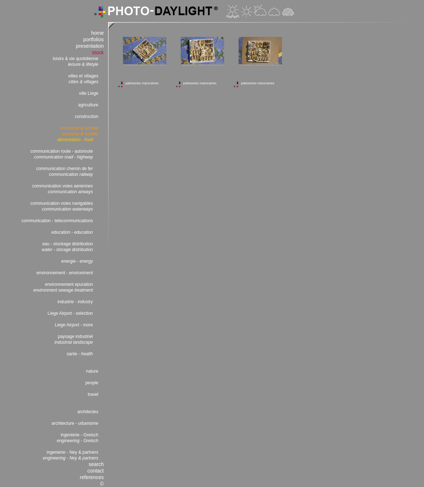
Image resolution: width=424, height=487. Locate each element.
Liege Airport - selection (70, 313)
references (92, 477)
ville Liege (88, 93)
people (91, 382)
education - (72, 232)
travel (93, 394)
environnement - (65, 272)
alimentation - (75, 139)
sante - (80, 353)
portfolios (93, 39)
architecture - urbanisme (75, 423)
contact (95, 471)
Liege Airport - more (74, 324)
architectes (87, 411)
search (96, 464)
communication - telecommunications (57, 220)
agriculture (88, 104)
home (97, 33)
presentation (90, 46)
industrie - (75, 301)
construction (86, 116)
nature (92, 371)
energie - (77, 261)
